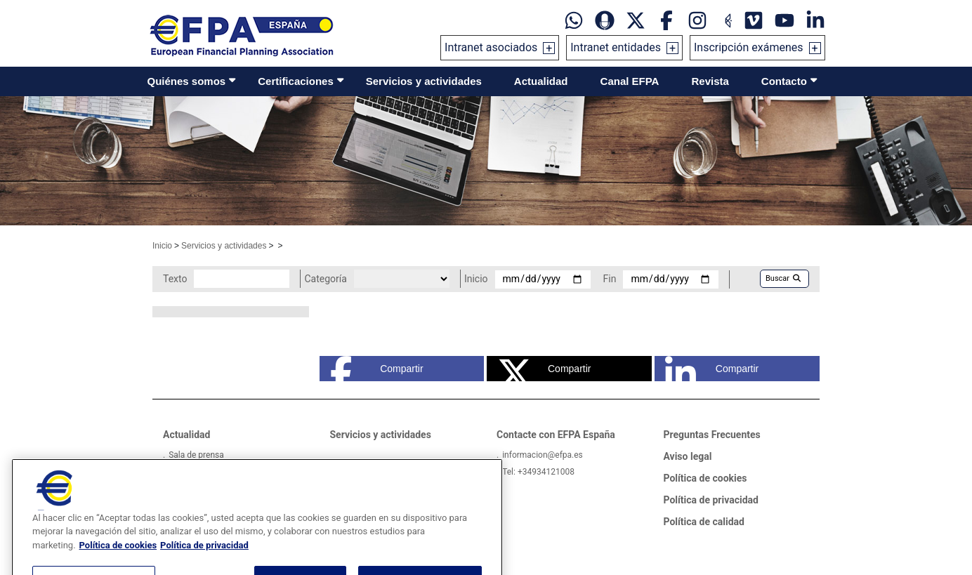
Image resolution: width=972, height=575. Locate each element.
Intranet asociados (491, 47)
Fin (610, 278)
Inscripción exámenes (748, 47)
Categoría (325, 278)
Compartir (376, 368)
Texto (175, 278)
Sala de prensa (196, 455)
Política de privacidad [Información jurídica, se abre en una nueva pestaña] (204, 561)
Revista (709, 81)
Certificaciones (296, 81)
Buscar (783, 278)
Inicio (162, 246)
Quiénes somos (186, 81)
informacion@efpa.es (542, 455)
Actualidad (541, 81)
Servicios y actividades (424, 81)
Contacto (784, 81)
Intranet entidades (615, 47)
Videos (182, 472)
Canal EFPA (629, 81)
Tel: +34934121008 (538, 472)
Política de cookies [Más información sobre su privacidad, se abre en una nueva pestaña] (118, 561)
